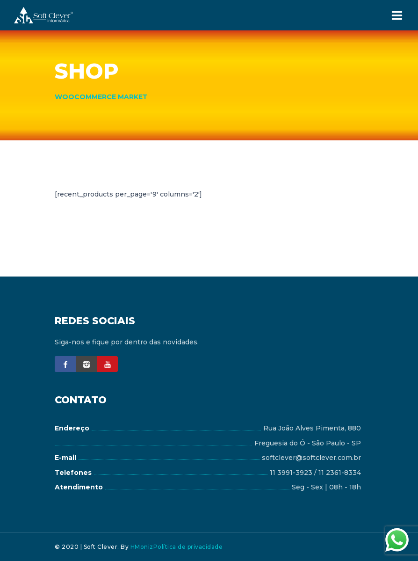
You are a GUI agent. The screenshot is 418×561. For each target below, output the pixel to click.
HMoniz (141, 546)
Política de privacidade (188, 546)
